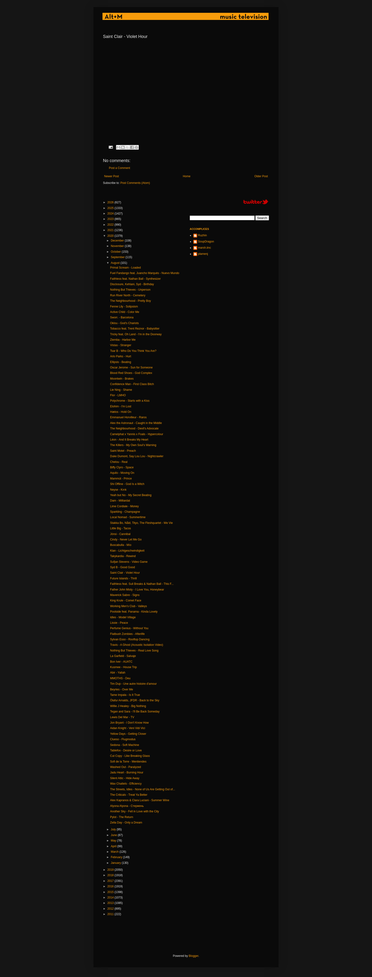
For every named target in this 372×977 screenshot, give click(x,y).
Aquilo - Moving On (122, 473)
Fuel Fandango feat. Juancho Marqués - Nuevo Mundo (144, 273)
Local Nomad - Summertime (127, 517)
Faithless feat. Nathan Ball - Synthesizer (135, 278)
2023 (111, 219)
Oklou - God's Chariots (124, 323)
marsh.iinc (204, 247)
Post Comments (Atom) (135, 183)
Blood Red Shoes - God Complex (131, 373)
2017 (111, 881)
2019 (111, 869)
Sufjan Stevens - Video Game (129, 561)
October (116, 251)
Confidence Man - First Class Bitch (132, 384)
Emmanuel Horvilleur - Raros (128, 417)
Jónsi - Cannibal (120, 534)
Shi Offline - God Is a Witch (127, 484)
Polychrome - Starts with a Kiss (129, 400)
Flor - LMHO (118, 395)
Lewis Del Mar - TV (122, 717)
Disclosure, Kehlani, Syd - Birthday (132, 284)
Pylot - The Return (121, 817)
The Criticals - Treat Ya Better (128, 794)
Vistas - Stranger (120, 345)
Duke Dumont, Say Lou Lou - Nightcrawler (136, 456)
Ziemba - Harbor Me (122, 339)
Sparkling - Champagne (125, 511)
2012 (111, 908)
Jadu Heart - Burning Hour (126, 772)
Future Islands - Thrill (123, 578)
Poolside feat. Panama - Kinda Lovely (134, 611)
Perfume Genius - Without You (129, 628)
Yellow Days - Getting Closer (128, 733)
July (114, 829)
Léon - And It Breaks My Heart (129, 439)
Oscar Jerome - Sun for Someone (131, 367)
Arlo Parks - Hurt (120, 356)
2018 (111, 875)
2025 (111, 208)
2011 (111, 914)
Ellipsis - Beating (120, 362)
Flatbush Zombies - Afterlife (127, 634)
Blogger (193, 956)
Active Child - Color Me (124, 312)
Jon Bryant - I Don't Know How (129, 722)
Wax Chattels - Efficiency (126, 783)
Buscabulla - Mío (120, 545)
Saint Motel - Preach (123, 450)
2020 (111, 235)
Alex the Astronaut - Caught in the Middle (136, 423)
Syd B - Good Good (122, 567)
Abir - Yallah (117, 672)
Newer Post (111, 176)
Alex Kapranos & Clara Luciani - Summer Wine (139, 800)
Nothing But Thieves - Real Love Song (134, 650)
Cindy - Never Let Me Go (126, 539)
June (114, 835)
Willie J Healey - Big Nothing (128, 706)
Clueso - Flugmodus (122, 739)
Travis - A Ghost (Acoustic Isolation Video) (136, 645)
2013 (111, 903)
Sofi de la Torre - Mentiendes (128, 761)
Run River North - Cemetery (127, 295)
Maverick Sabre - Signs (125, 595)
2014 (111, 897)
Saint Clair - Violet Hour (125, 572)
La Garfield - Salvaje (123, 656)
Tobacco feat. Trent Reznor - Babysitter (134, 328)
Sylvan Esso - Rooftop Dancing (129, 639)
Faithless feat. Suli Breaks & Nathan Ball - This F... (142, 584)
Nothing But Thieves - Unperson (130, 289)
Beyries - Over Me (121, 689)
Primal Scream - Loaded (125, 267)
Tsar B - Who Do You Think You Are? (133, 351)
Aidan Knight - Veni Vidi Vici (127, 728)
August (116, 263)
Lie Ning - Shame (121, 389)
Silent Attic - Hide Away (124, 778)
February (117, 857)
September (118, 257)
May (114, 840)
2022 (111, 224)
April (114, 846)
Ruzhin (202, 235)
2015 (111, 892)
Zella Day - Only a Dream (126, 822)
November (118, 246)
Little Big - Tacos (120, 528)
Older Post (261, 176)
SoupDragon (206, 241)
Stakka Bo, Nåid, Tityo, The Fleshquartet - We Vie (141, 523)
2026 (111, 202)
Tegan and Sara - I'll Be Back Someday (134, 711)
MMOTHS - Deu (120, 678)
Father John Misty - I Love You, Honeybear (137, 589)
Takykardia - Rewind (123, 556)
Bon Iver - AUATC (121, 661)
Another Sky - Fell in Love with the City (134, 811)
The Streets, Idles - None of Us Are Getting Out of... (142, 789)
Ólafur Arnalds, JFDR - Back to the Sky (134, 700)
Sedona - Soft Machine (124, 745)
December (118, 240)
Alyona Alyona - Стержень (127, 806)
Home (187, 176)
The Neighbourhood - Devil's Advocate (134, 428)
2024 (111, 213)
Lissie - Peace (119, 622)
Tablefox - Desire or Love (126, 750)
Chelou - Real (118, 462)
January (116, 863)
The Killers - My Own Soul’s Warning (133, 445)
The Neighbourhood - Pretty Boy (130, 300)
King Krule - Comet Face (125, 600)
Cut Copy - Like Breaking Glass (130, 756)
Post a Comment (119, 168)
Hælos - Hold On (120, 412)
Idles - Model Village (123, 617)
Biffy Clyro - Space (122, 467)
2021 (111, 230)
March (115, 851)
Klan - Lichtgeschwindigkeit (127, 550)
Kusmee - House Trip (123, 667)
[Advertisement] (189, 935)
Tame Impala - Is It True (125, 695)
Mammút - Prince (121, 478)
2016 (111, 886)
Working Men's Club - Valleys (128, 606)
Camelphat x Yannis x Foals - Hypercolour (136, 434)
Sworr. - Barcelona (122, 317)
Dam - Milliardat (120, 500)
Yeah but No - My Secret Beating (130, 495)
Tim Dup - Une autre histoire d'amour (133, 683)
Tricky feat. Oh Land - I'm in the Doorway (136, 334)
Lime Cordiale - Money (124, 506)
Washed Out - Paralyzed (125, 767)
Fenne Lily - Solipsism (124, 306)
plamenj (203, 254)
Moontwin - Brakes (122, 378)
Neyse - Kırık (118, 489)
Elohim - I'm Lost (120, 406)
